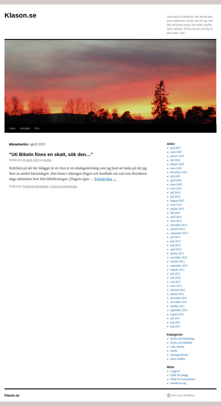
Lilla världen (177, 346)
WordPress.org (178, 383)
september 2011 (179, 310)
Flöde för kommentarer (183, 379)
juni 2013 (175, 241)
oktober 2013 (177, 229)
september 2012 (179, 265)
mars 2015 (176, 204)
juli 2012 (175, 273)
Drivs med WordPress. (183, 395)
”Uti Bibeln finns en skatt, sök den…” (51, 154)
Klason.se (21, 15)
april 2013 (176, 249)
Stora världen (177, 358)
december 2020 (178, 172)
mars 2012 (176, 285)
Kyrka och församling (35, 186)
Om (37, 128)
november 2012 (178, 257)
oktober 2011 (177, 306)
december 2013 (178, 225)
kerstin (47, 160)
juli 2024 (175, 160)
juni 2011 (175, 322)
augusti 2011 (177, 314)
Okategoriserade (179, 354)
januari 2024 (177, 164)
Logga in (175, 371)
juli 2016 (175, 196)
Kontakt (25, 128)
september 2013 (179, 233)
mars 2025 (176, 152)
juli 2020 (175, 176)
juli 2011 (175, 318)
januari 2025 (177, 156)
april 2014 (176, 216)
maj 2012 (175, 281)
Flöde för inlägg (179, 375)
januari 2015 (177, 208)
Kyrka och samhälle (181, 342)
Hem (12, 128)
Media (173, 350)
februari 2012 (177, 289)
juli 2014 (175, 212)
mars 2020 (176, 184)
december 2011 (178, 298)
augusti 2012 (177, 269)
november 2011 (178, 302)
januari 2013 (177, 253)
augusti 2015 (177, 200)
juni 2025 (175, 147)
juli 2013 (175, 237)
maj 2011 (175, 326)
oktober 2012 (177, 261)
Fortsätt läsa (105, 179)
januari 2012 (177, 294)
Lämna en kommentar (64, 186)
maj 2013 (175, 245)
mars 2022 (176, 168)
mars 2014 (176, 220)
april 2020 (176, 180)
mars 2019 (176, 188)
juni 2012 (175, 277)
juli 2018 (175, 192)
